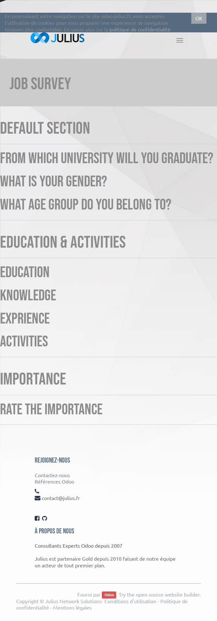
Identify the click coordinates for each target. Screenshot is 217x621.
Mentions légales (72, 607)
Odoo (109, 595)
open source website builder (168, 594)
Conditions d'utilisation (130, 601)
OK (198, 18)
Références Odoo (54, 481)
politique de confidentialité (140, 29)
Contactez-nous (52, 475)
